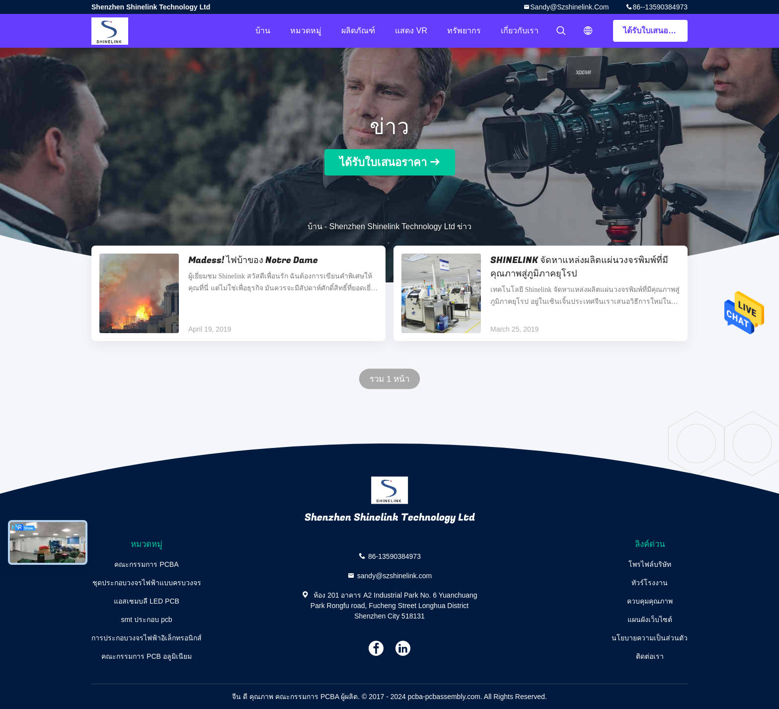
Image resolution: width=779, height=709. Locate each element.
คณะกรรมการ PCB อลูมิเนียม (146, 656)
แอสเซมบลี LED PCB (146, 601)
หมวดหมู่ (305, 30)
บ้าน (262, 30)
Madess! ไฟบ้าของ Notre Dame (253, 260)
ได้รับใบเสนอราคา (655, 30)
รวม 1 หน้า (390, 379)
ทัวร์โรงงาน (649, 583)
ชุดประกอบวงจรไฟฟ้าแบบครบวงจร (146, 583)
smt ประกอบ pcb (146, 619)
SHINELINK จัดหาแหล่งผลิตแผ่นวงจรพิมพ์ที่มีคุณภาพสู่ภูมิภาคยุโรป (579, 267)
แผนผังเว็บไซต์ (649, 619)
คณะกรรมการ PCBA (146, 564)
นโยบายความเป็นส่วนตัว (650, 638)
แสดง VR (411, 30)
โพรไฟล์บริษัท (649, 564)
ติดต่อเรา (650, 656)
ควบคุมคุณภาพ (650, 601)
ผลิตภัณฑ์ (358, 30)
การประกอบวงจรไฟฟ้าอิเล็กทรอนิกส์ (146, 638)
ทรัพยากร (464, 30)
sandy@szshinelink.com (569, 7)
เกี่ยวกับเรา (520, 30)
